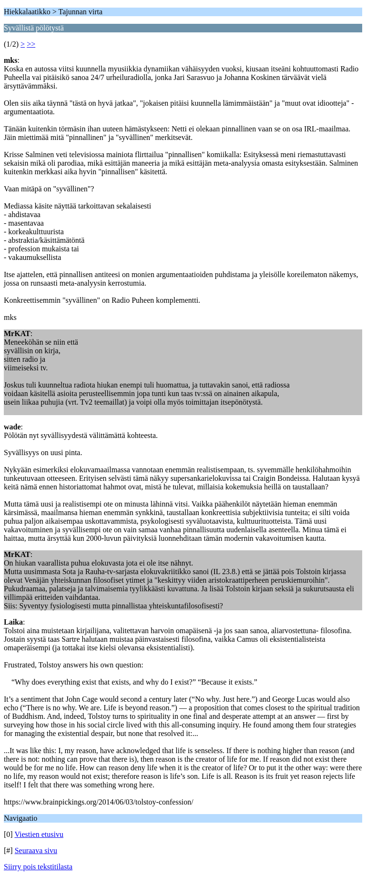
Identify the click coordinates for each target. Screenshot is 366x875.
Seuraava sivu (36, 850)
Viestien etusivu (38, 834)
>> (31, 44)
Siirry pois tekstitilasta (38, 867)
